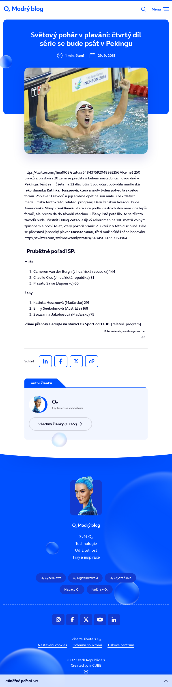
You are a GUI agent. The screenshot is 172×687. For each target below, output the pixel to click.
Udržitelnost (86, 551)
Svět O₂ (56, 42)
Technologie (86, 544)
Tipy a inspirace (86, 557)
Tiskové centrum (121, 645)
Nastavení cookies (52, 645)
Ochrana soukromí (87, 645)
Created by (86, 669)
